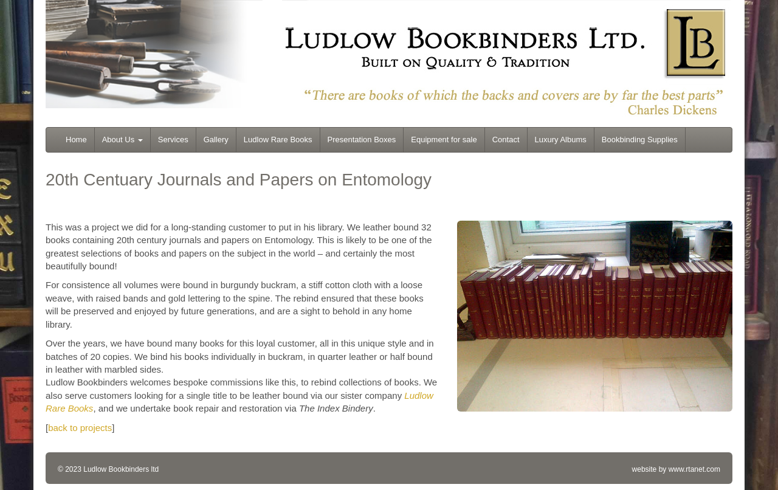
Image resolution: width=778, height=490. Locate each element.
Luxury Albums (561, 139)
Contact (506, 139)
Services (173, 139)
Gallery (216, 139)
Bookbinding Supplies (640, 139)
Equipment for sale (444, 139)
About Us (122, 139)
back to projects (80, 428)
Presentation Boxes (362, 139)
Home (76, 139)
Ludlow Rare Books (278, 139)
